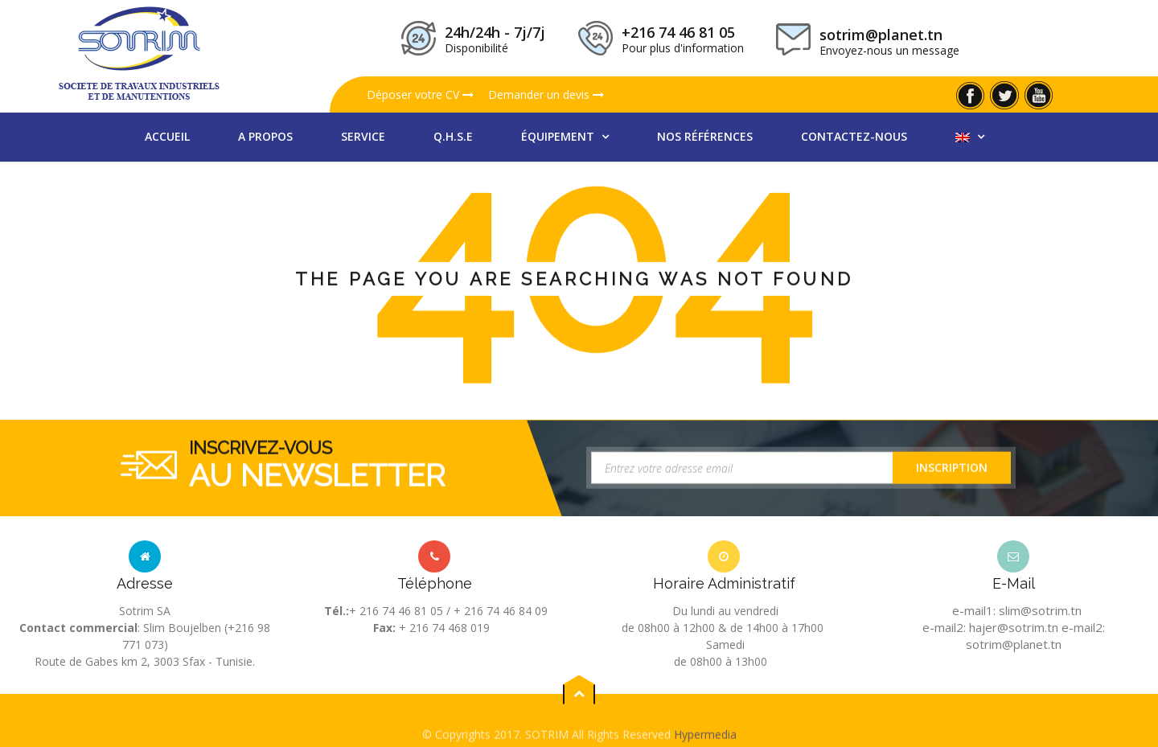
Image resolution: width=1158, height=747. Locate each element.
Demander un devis (546, 94)
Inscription (952, 470)
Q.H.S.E (453, 136)
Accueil (167, 136)
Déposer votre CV (420, 94)
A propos (265, 136)
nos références (705, 136)
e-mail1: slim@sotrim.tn (1017, 610)
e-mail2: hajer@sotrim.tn (990, 627)
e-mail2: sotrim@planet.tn (1035, 635)
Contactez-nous (854, 136)
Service (363, 136)
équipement (559, 136)
